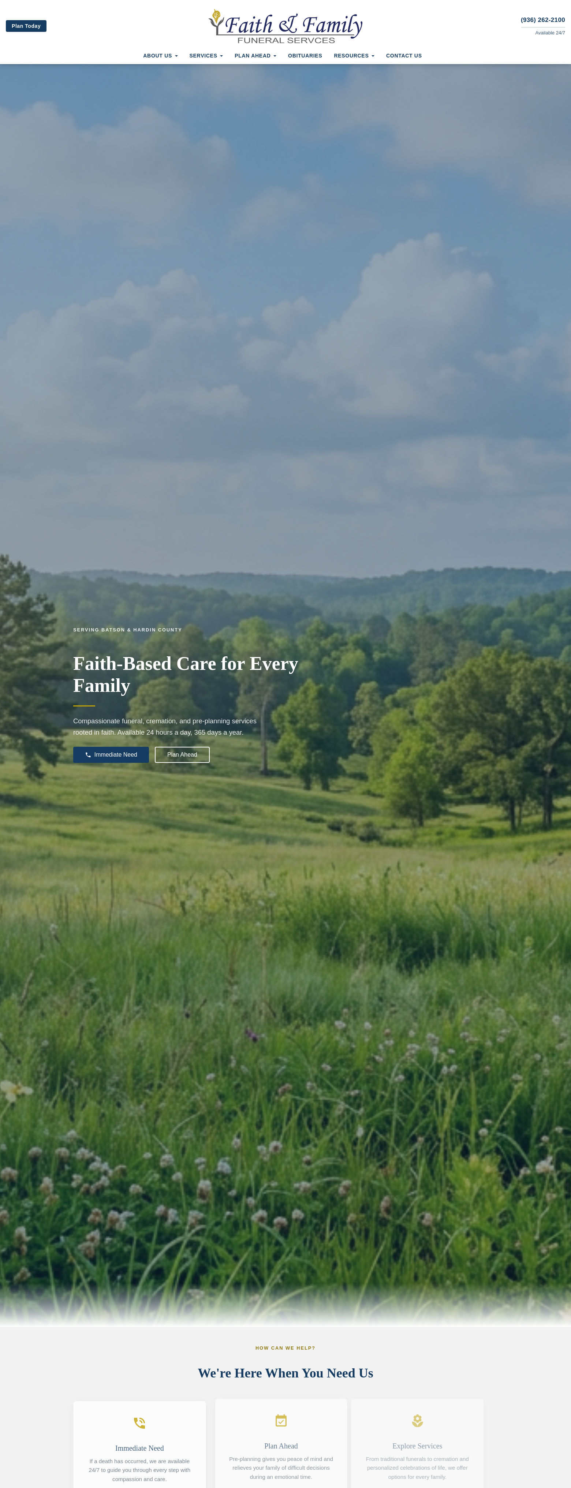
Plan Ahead (182, 755)
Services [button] (203, 56)
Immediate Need (111, 755)
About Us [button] (157, 56)
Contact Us (404, 56)
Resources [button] (351, 56)
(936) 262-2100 (543, 19)
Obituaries (305, 56)
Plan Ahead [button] (252, 56)
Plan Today (26, 26)
